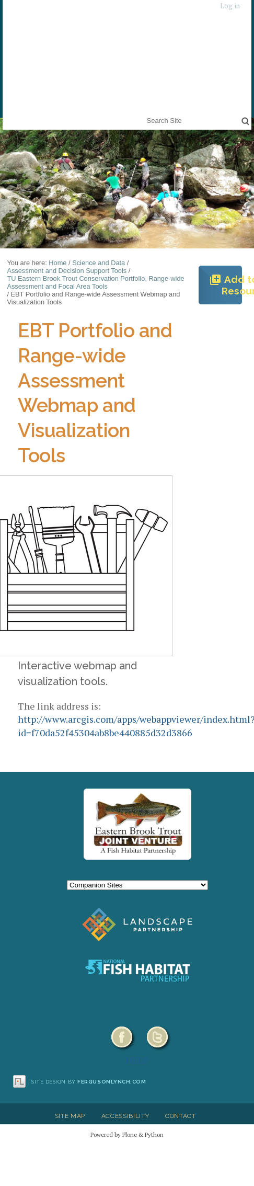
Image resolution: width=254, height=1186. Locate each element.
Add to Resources (225, 285)
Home (57, 263)
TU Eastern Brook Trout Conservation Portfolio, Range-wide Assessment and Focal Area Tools (95, 282)
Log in (230, 6)
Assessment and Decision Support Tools (66, 271)
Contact (180, 1116)
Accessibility (125, 1116)
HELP (137, 1060)
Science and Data (98, 263)
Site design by (88, 1082)
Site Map (70, 1116)
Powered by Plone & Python (127, 1134)
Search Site (144, 113)
